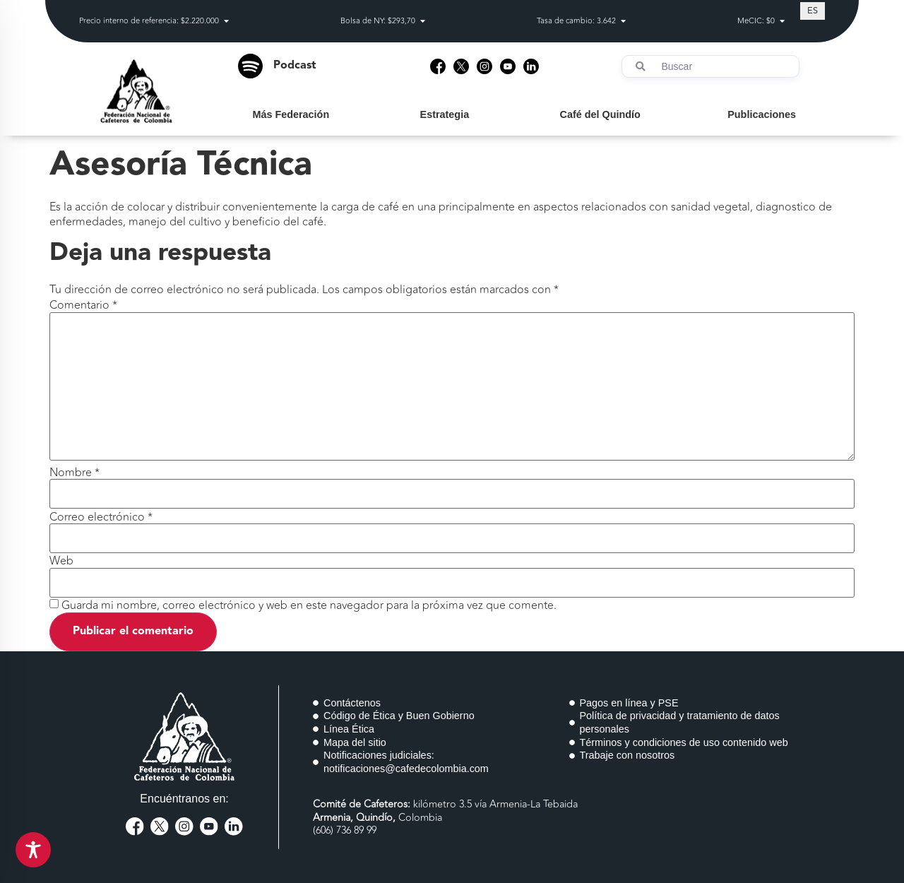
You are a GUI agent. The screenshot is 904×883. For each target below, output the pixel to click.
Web (61, 561)
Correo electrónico (101, 517)
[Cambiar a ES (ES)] (812, 10)
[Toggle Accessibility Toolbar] (33, 850)
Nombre (74, 472)
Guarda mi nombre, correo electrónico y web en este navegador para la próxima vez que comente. (309, 605)
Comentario (83, 305)
